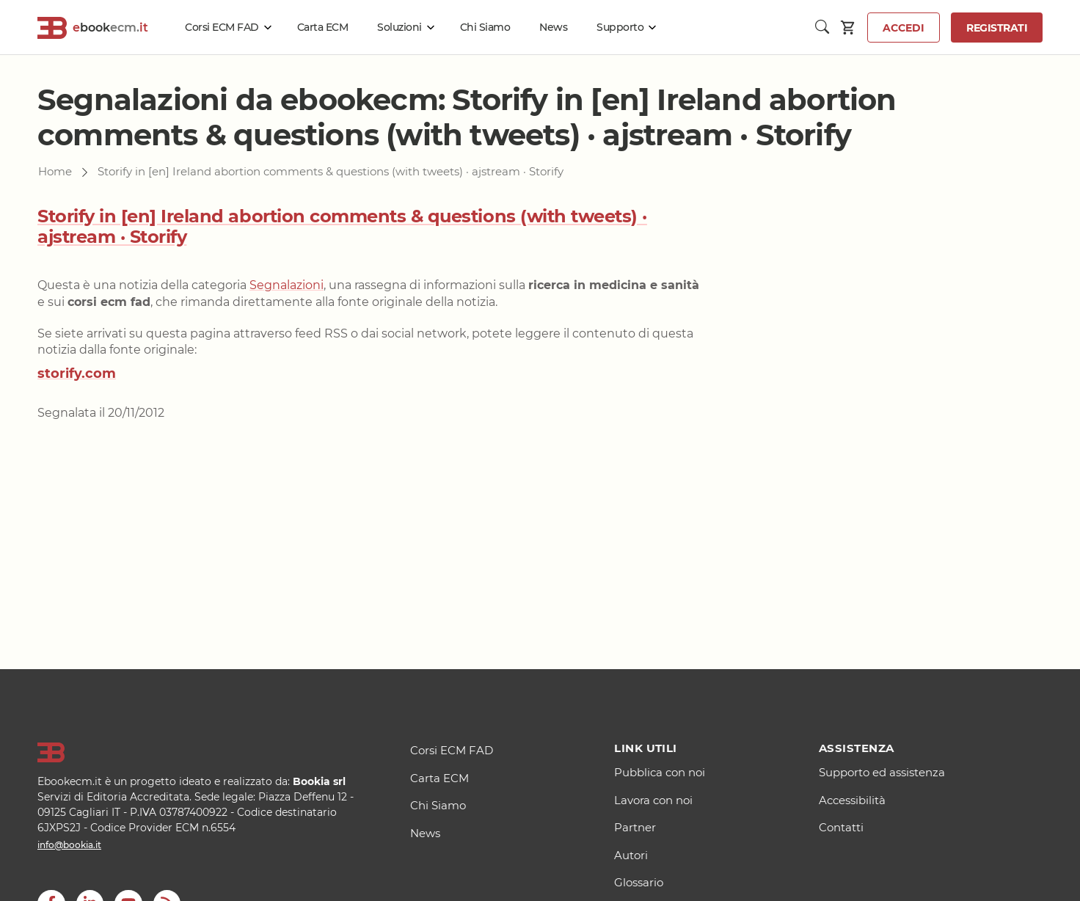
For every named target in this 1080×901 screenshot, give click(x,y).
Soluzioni (399, 27)
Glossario (638, 882)
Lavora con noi (653, 800)
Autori (631, 855)
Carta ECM (323, 27)
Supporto (619, 27)
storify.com (76, 373)
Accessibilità (852, 800)
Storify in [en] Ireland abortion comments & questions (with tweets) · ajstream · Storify (342, 226)
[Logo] (205, 753)
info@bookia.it (69, 844)
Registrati (996, 27)
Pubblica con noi (659, 772)
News (553, 27)
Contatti (841, 827)
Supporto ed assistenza (882, 772)
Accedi (903, 27)
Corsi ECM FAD (222, 27)
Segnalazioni (286, 285)
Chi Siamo (485, 27)
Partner (635, 827)
